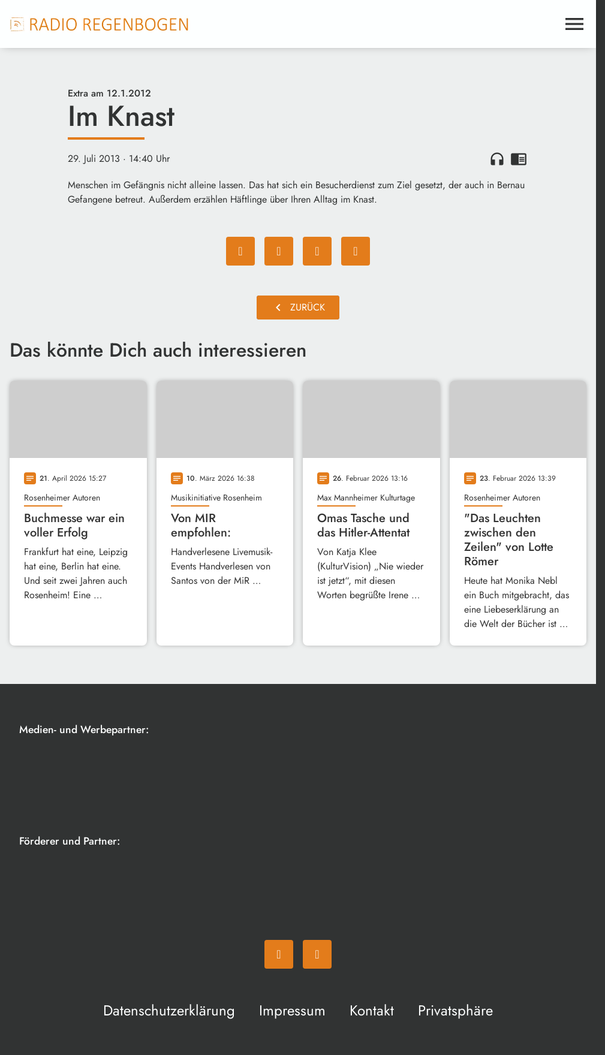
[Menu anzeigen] (574, 24)
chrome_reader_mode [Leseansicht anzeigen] (518, 158)
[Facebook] (278, 954)
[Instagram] (317, 954)
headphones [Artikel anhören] (497, 158)
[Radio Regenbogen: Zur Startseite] (99, 24)
